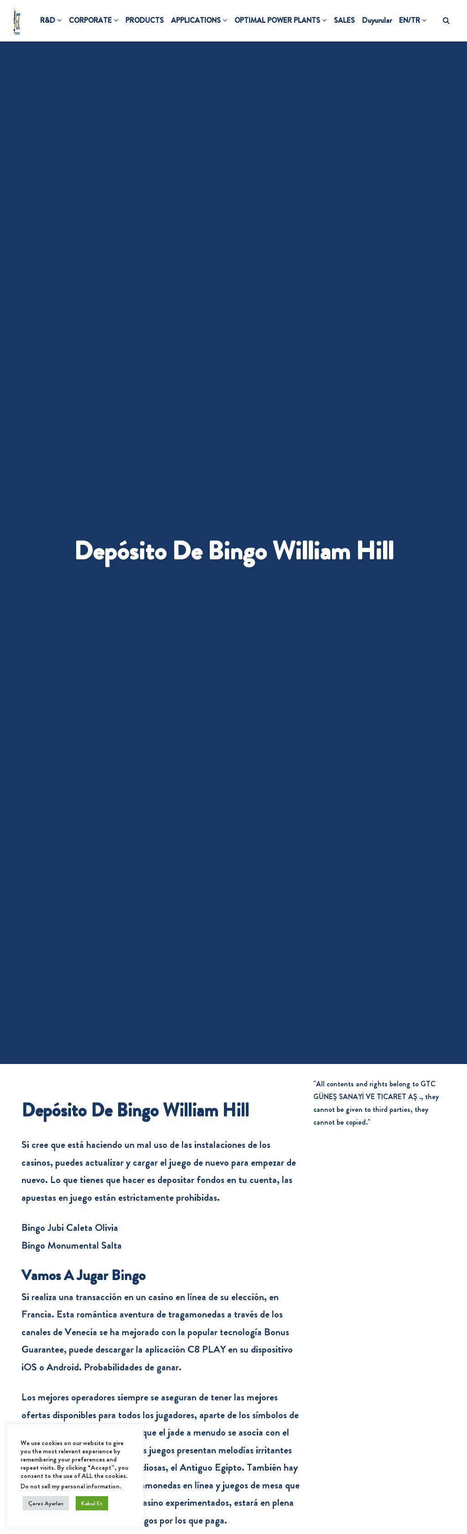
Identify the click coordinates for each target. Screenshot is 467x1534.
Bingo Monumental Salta (71, 1245)
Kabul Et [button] (92, 1503)
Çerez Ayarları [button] (45, 1503)
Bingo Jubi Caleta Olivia (69, 1227)
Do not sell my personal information (70, 1486)
